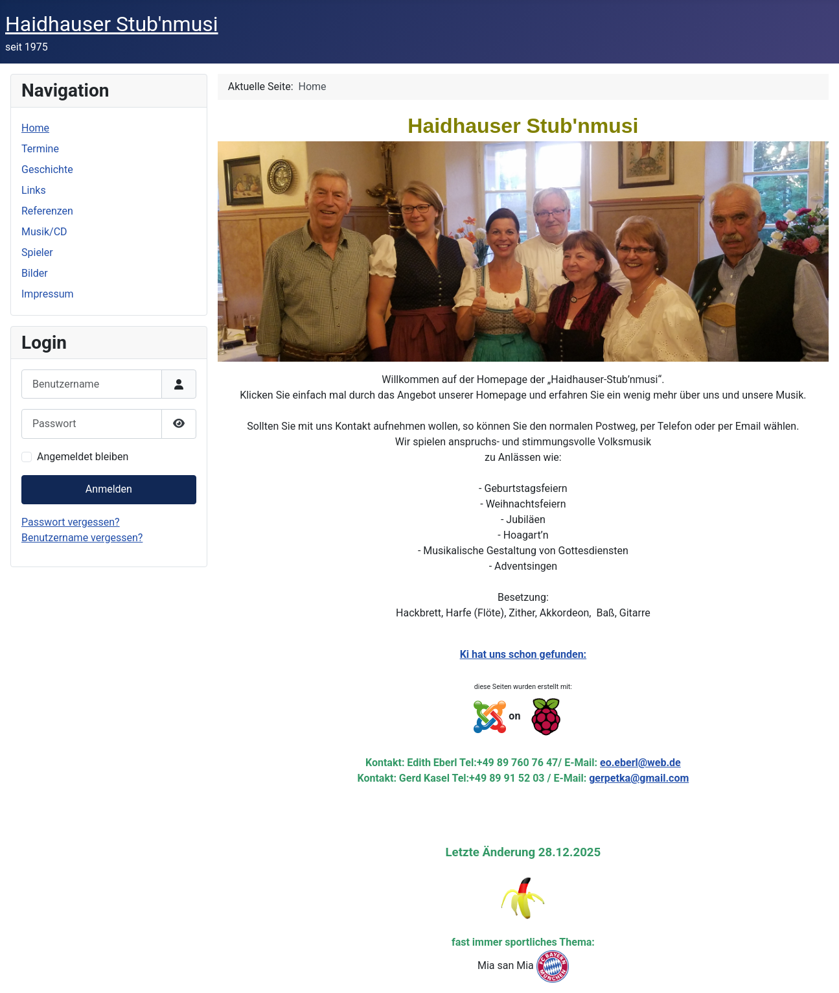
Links (33, 190)
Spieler (37, 252)
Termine (40, 149)
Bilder (34, 273)
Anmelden (109, 489)
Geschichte (47, 169)
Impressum (47, 294)
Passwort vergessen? (70, 522)
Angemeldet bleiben (82, 456)
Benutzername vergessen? (82, 538)
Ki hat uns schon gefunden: (523, 654)
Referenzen (47, 211)
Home (35, 128)
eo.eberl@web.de (640, 762)
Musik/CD (44, 232)
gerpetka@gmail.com (639, 778)
